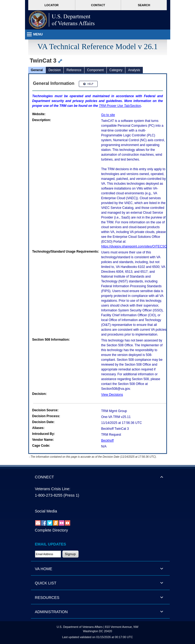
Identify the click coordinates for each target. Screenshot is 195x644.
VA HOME (43, 569)
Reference (73, 70)
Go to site (108, 115)
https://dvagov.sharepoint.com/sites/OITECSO (134, 246)
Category (116, 70)
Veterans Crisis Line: (52, 489)
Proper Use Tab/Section (120, 106)
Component (95, 70)
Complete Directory (51, 530)
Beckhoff (107, 440)
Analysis (134, 70)
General (37, 70)
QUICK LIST (45, 583)
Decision (54, 70)
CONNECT (44, 477)
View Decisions (112, 394)
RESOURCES (47, 597)
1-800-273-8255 (48, 495)
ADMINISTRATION (51, 612)
